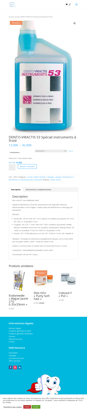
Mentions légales (15, 328)
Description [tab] (16, 189)
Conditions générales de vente (20, 331)
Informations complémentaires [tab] (38, 189)
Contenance (14, 152)
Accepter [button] (36, 407)
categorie (58, 177)
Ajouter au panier (27, 166)
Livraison (12, 336)
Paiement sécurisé (15, 339)
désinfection (67, 177)
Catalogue (50, 177)
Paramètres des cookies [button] (12, 407)
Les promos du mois (16, 358)
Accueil (11, 17)
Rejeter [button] (27, 407)
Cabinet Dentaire (39, 177)
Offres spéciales (14, 361)
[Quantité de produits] (12, 167)
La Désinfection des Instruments (30, 180)
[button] (75, 23)
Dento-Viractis (56, 180)
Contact (11, 342)
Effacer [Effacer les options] (71, 151)
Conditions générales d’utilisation (21, 334)
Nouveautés (13, 353)
